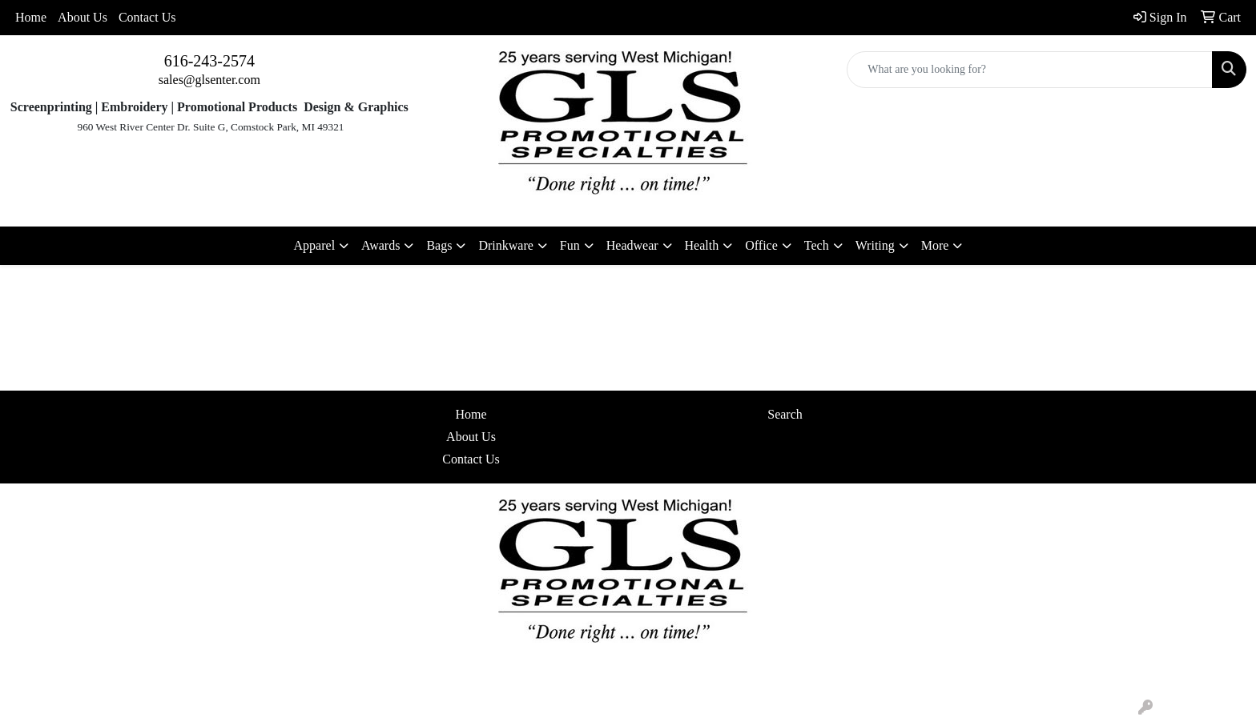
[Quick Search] (1030, 69)
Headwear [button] (632, 245)
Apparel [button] (315, 245)
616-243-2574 (209, 61)
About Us (82, 17)
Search (785, 414)
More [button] (935, 245)
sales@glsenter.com (209, 79)
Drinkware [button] (505, 245)
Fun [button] (570, 245)
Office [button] (761, 245)
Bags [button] (439, 245)
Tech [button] (816, 245)
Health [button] (702, 245)
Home (30, 17)
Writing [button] (875, 245)
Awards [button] (380, 245)
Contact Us (147, 17)
